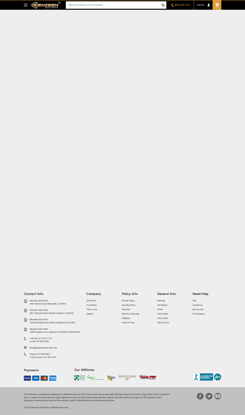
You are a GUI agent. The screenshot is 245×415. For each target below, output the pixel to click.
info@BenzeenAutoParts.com (43, 348)
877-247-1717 (45, 338)
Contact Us (198, 305)
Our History (91, 305)
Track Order (162, 314)
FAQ (194, 300)
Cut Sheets (162, 305)
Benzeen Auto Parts (46, 5)
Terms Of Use (128, 322)
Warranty (126, 309)
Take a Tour (91, 309)
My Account (198, 309)
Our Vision (91, 300)
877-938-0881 (43, 354)
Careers (90, 314)
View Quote (162, 318)
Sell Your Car (163, 322)
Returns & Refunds (130, 314)
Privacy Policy (128, 300)
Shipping (126, 318)
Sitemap (161, 300)
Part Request (199, 314)
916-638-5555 (42, 341)
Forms (160, 309)
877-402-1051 (50, 357)
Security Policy (128, 305)
